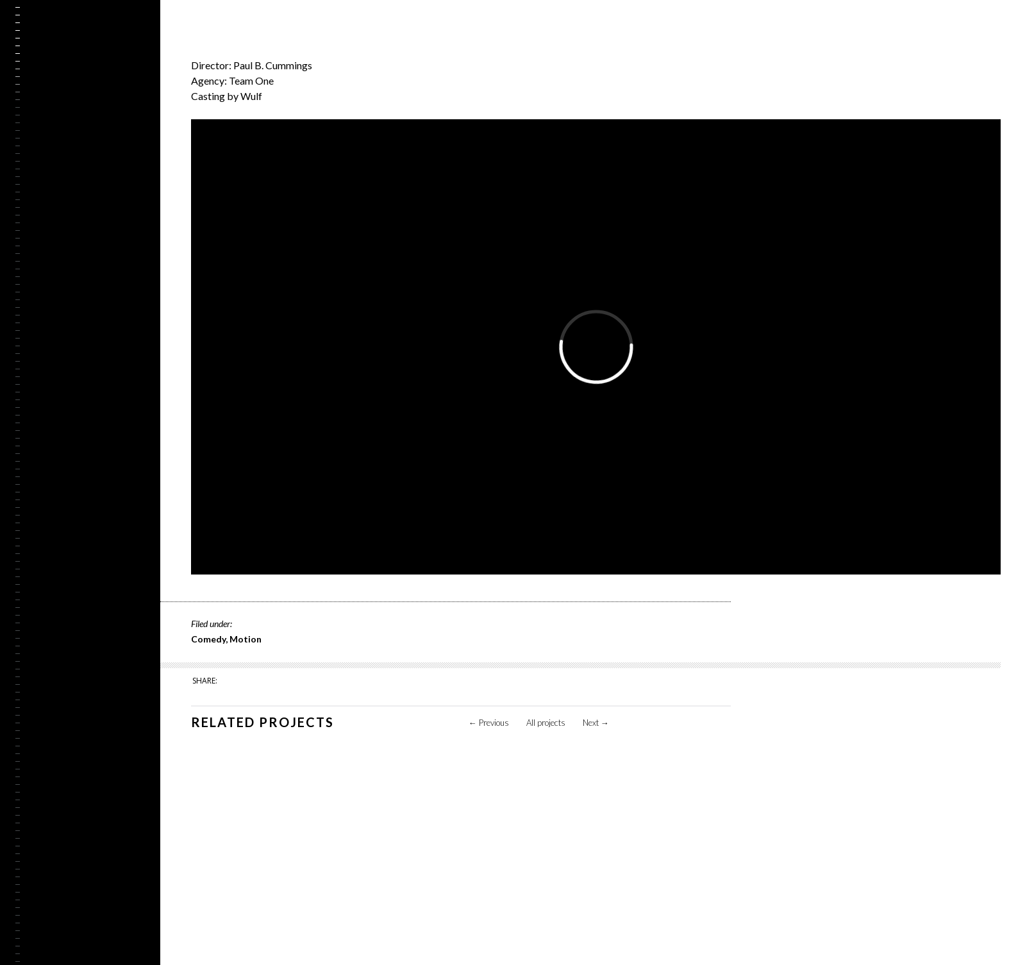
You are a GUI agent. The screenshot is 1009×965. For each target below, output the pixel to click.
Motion (245, 639)
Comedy (208, 639)
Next (596, 722)
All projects (545, 722)
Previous (489, 722)
